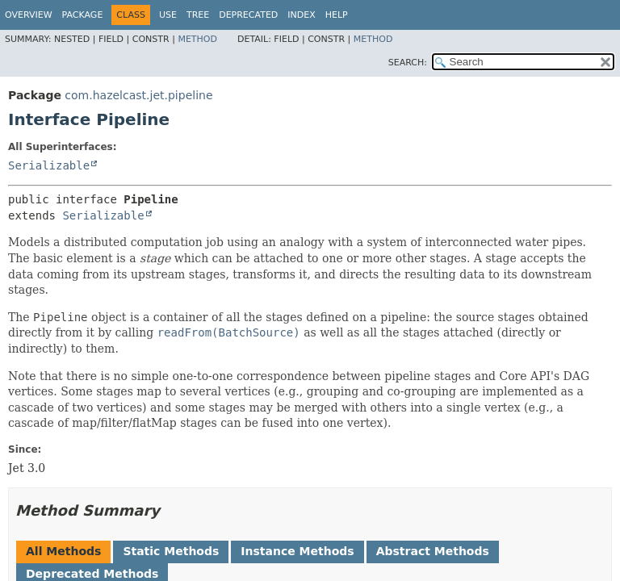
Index (301, 15)
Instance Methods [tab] (297, 551)
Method (197, 39)
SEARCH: (407, 62)
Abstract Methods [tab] (432, 551)
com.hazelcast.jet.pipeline (138, 95)
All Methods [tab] (63, 551)
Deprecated (248, 15)
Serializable (49, 165)
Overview (28, 15)
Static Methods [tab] (171, 551)
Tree (197, 15)
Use (168, 15)
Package (82, 15)
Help (336, 15)
